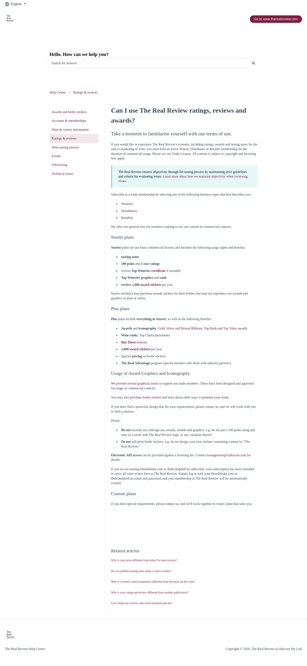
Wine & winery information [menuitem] (70, 129)
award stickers (150, 284)
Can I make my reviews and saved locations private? (141, 603)
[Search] (253, 63)
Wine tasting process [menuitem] (65, 147)
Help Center (58, 92)
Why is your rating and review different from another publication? (149, 592)
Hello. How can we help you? (79, 54)
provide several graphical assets (137, 383)
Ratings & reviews (85, 92)
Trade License (181, 153)
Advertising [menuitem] (59, 164)
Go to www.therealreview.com (276, 19)
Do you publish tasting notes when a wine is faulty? (141, 571)
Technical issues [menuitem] (62, 173)
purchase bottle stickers (145, 397)
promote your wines (215, 397)
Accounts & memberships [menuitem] (69, 120)
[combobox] (150, 63)
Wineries (127, 204)
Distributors (129, 211)
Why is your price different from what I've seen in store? (144, 560)
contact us (211, 406)
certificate (158, 271)
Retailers (127, 218)
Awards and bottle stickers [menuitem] (69, 112)
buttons (134, 342)
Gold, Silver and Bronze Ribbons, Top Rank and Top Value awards (202, 328)
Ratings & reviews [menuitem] (64, 138)
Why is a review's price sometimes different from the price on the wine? (153, 581)
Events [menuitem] (56, 156)
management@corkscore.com (226, 455)
